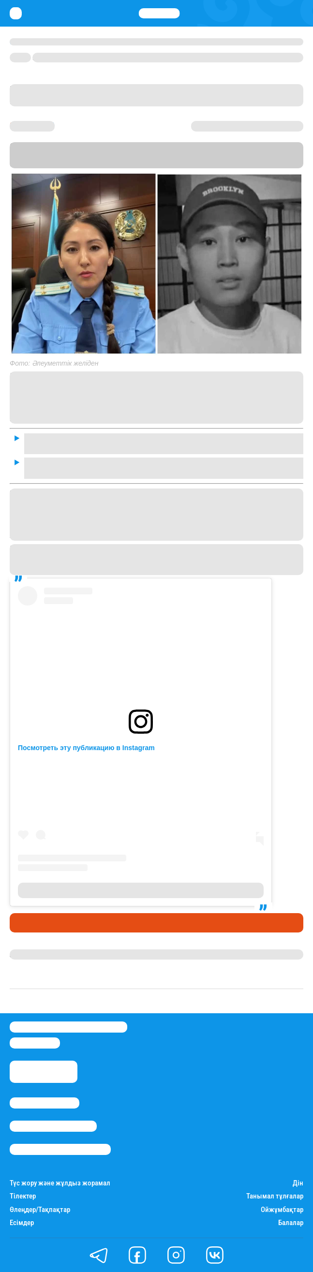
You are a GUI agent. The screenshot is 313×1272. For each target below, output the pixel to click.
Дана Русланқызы (42, 954)
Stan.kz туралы (44, 1103)
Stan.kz (99, 164)
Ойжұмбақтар (282, 1210)
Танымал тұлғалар (274, 1196)
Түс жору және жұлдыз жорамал (60, 1183)
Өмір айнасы (36, 922)
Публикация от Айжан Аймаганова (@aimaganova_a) (141, 890)
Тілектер (23, 1196)
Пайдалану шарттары (60, 1149)
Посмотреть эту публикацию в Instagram (86, 748)
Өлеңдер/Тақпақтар (40, 1210)
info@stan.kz (35, 1043)
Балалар (290, 1223)
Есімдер (22, 1223)
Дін (298, 1183)
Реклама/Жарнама (53, 1126)
